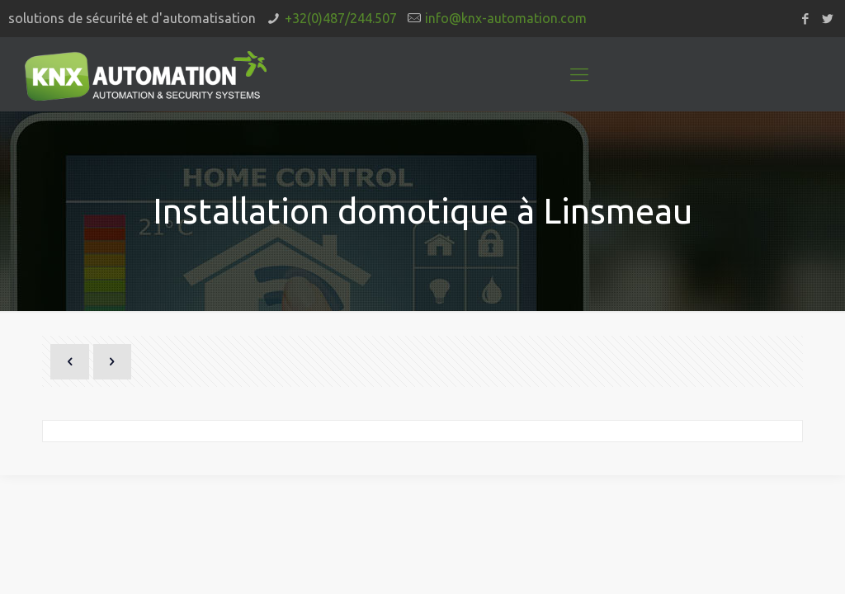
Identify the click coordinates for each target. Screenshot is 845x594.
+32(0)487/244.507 (341, 18)
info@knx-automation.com (506, 18)
